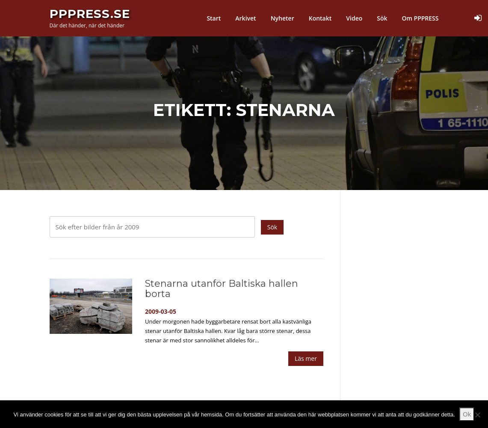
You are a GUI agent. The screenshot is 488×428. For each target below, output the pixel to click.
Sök (382, 18)
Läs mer (306, 358)
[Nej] (477, 414)
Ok (467, 414)
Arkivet (245, 18)
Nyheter (282, 18)
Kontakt (320, 18)
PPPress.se (90, 13)
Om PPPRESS (420, 18)
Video (354, 18)
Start (214, 18)
